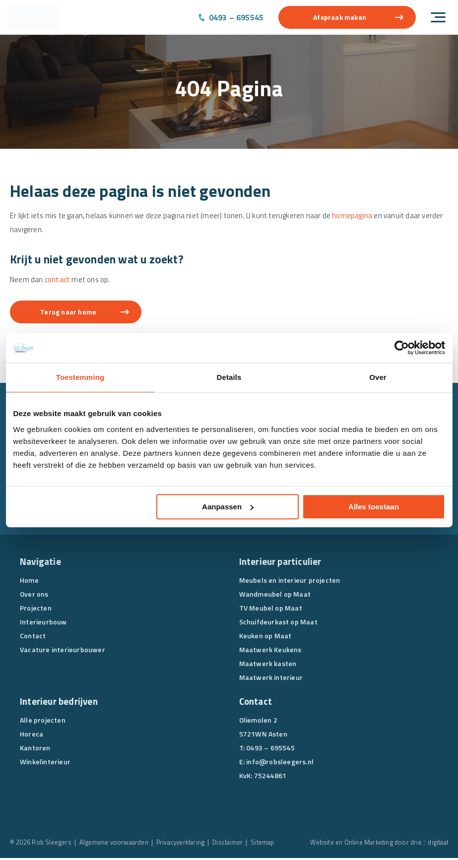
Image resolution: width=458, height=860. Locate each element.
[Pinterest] (303, 800)
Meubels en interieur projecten (289, 582)
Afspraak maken (339, 17)
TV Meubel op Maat (270, 610)
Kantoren (35, 749)
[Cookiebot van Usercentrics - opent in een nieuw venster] (401, 347)
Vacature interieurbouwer (62, 651)
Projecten (36, 610)
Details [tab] (229, 377)
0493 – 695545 (236, 17)
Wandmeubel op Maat (275, 596)
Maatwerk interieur (271, 679)
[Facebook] (246, 800)
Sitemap (267, 844)
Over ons (34, 596)
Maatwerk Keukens (270, 651)
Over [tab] (378, 377)
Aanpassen (228, 506)
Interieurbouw (43, 623)
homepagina (357, 216)
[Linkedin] (265, 800)
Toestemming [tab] (80, 377)
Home (29, 582)
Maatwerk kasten (268, 665)
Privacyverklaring (183, 844)
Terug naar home (73, 313)
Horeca (31, 736)
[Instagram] (284, 800)
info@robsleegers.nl (280, 763)
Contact (33, 637)
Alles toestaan (373, 506)
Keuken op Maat (265, 637)
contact (57, 281)
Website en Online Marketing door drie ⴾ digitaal (377, 844)
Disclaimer (232, 844)
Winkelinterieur (45, 763)
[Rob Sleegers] (33, 17)
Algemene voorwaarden (115, 844)
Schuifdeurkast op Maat (278, 623)
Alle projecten (42, 722)
